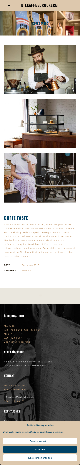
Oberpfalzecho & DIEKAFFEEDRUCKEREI (25, 365)
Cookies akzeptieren (40, 441)
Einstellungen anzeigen (40, 458)
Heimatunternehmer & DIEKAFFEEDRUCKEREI (28, 361)
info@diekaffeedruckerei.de (19, 397)
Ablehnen (40, 449)
